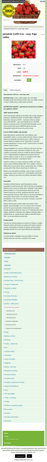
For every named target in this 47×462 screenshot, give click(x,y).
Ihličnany (7, 340)
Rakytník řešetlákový (11, 386)
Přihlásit (16, 1)
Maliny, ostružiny (10, 367)
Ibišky (6, 332)
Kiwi (5, 347)
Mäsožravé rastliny (10, 371)
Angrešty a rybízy (10, 288)
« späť (42, 34)
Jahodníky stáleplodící (12, 321)
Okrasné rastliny (10, 375)
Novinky (7, 257)
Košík (22, 1)
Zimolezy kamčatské (11, 417)
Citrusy (6, 292)
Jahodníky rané (11, 311)
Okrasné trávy (9, 378)
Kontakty (7, 443)
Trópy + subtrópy (10, 398)
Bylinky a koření (9, 336)
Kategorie (6, 1)
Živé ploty (7, 421)
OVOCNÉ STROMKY (11, 300)
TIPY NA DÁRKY (9, 394)
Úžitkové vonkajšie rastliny (13, 405)
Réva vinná (8, 409)
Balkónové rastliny (10, 277)
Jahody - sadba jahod (20, 26)
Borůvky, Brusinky (10, 296)
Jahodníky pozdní (11, 317)
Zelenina (7, 413)
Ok (29, 456)
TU (31, 460)
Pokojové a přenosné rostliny (14, 382)
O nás (6, 436)
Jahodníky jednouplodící (35, 26)
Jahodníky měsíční (11, 325)
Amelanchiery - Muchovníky (13, 280)
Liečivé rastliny (9, 351)
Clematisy (7, 355)
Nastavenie (20, 456)
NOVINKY (7, 269)
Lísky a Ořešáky (9, 359)
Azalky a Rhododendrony (12, 273)
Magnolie (7, 363)
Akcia (6, 261)
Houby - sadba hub (10, 344)
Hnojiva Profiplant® (11, 284)
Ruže (6, 390)
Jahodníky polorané (12, 314)
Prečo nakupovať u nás (12, 439)
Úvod (6, 433)
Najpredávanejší (10, 253)
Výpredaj (7, 265)
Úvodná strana (8, 26)
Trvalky (6, 401)
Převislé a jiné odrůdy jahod (13, 328)
